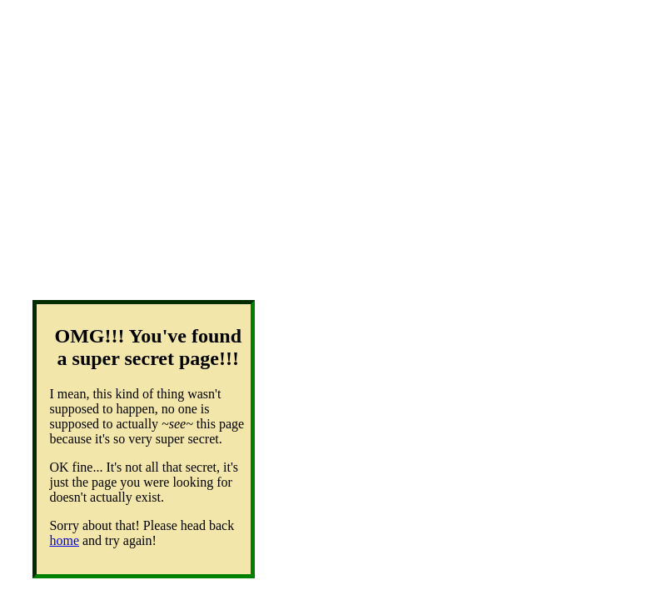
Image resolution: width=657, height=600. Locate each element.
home (64, 540)
